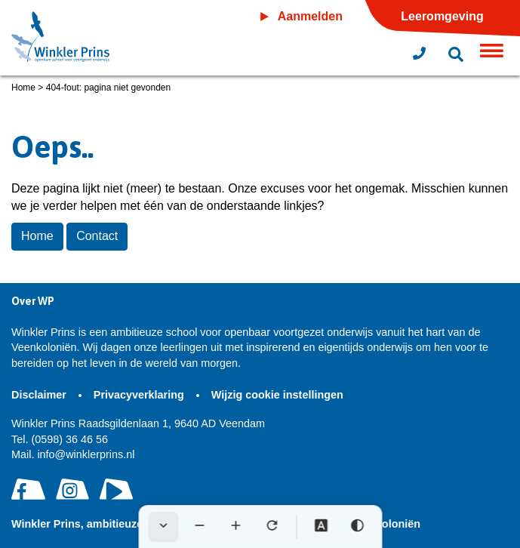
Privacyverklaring (140, 395)
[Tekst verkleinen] (199, 527)
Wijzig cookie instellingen (277, 395)
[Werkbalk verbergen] (163, 527)
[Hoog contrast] (357, 527)
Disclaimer (40, 395)
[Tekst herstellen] (272, 527)
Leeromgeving (442, 16)
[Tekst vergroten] (235, 527)
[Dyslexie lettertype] (321, 527)
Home (23, 87)
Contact (97, 235)
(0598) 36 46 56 (59, 439)
